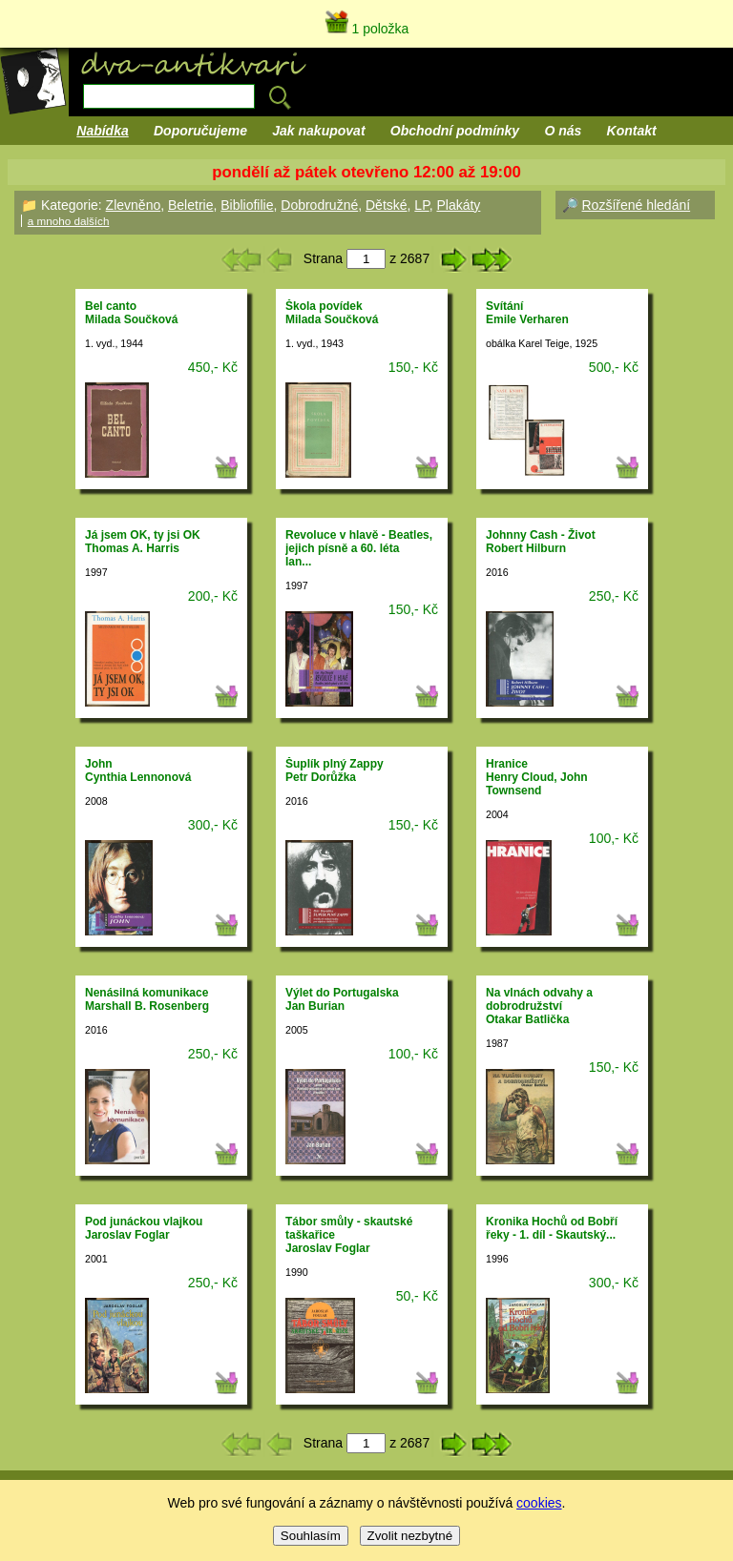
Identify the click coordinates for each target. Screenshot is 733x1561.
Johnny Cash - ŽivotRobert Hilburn (541, 541)
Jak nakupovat (318, 130)
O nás (562, 130)
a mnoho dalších (69, 221)
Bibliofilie (246, 205)
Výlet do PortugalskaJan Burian (342, 999)
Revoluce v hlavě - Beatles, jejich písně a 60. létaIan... (358, 548)
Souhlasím (311, 1536)
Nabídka (102, 130)
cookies (538, 1502)
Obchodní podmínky (454, 130)
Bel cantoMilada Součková (131, 312)
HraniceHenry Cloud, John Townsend (537, 777)
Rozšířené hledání (635, 205)
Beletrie (190, 205)
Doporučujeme (200, 130)
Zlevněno (133, 205)
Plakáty (458, 205)
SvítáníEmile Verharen (527, 312)
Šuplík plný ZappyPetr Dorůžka (334, 770)
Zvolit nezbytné (410, 1536)
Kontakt (632, 130)
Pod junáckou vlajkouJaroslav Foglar (143, 1228)
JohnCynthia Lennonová (138, 770)
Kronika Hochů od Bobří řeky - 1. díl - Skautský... (552, 1228)
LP (421, 205)
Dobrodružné (319, 205)
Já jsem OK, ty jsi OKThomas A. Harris (142, 541)
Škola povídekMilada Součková (331, 312)
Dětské (387, 205)
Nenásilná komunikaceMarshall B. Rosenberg (147, 999)
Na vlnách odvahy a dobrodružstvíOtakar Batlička (539, 1006)
